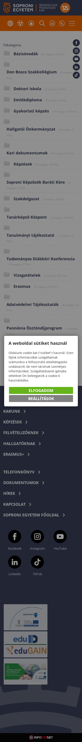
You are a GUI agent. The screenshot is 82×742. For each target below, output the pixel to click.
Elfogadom (41, 390)
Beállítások (41, 398)
